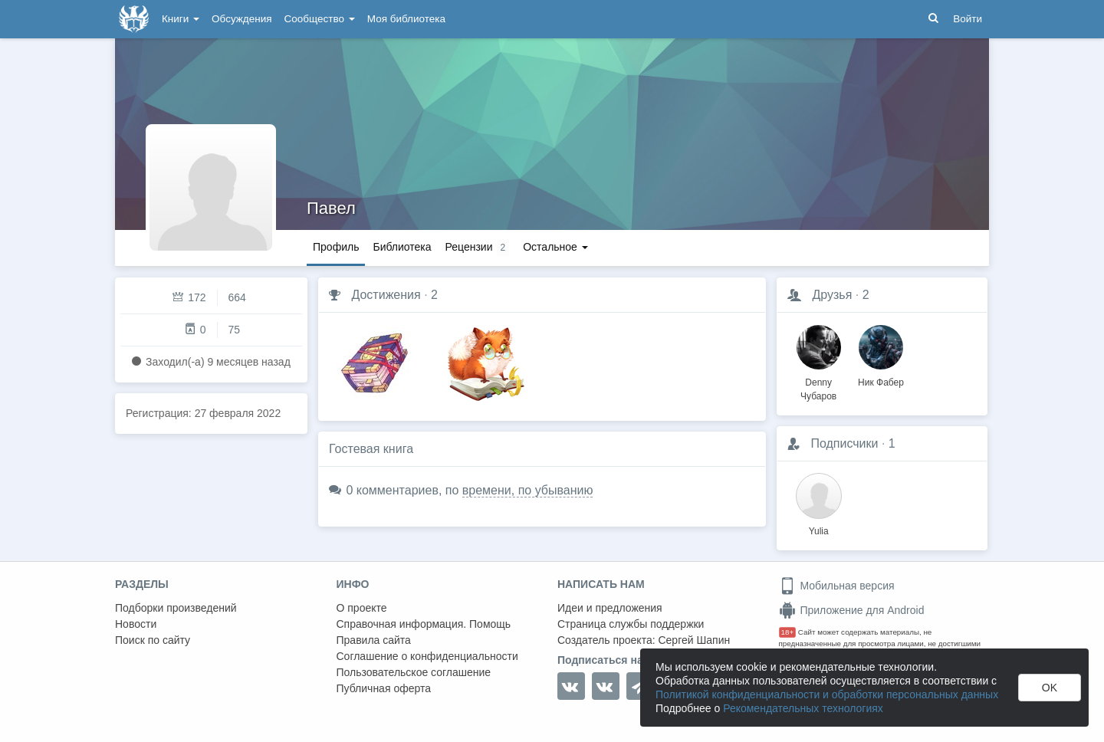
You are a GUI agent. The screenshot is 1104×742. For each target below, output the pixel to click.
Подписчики (844, 443)
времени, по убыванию (527, 490)
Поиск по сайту (152, 640)
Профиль (336, 247)
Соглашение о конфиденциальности (427, 656)
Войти (967, 19)
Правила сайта (374, 640)
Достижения (385, 294)
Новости (135, 624)
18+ (787, 632)
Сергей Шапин (694, 640)
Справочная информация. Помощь (424, 624)
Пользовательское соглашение (414, 672)
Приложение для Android (852, 610)
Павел (331, 208)
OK (1049, 687)
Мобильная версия (837, 585)
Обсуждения (241, 19)
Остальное (555, 247)
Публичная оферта (384, 688)
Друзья (832, 294)
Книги (180, 19)
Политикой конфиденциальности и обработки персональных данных (827, 694)
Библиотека (402, 247)
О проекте (362, 608)
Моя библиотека (406, 19)
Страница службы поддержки (630, 624)
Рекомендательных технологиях (803, 708)
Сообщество (319, 19)
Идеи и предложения (609, 608)
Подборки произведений (176, 608)
